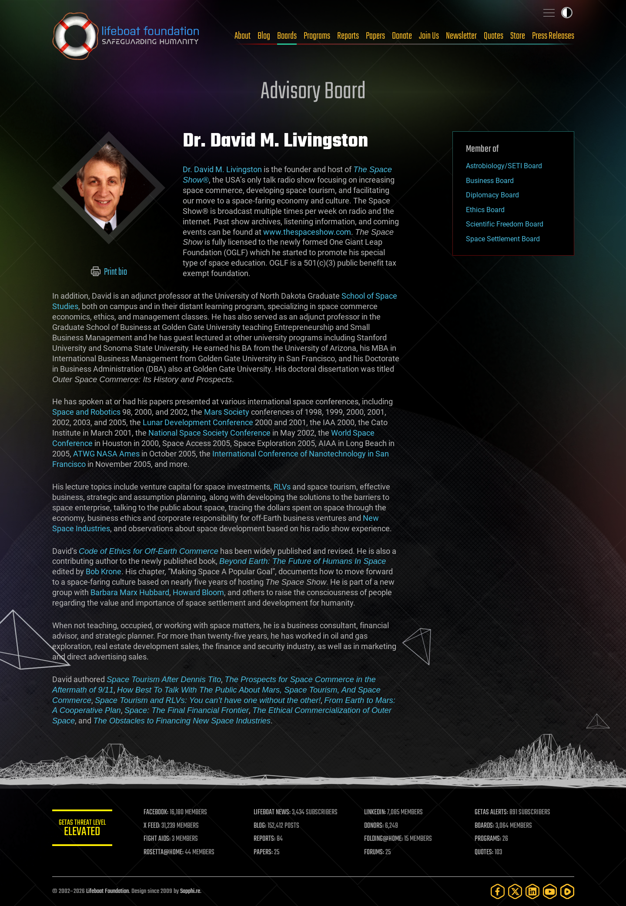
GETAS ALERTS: (491, 812)
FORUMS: (375, 852)
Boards (287, 36)
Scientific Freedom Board (504, 224)
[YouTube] (550, 891)
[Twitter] (515, 891)
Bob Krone (103, 571)
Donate (402, 36)
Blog (264, 36)
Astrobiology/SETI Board (504, 166)
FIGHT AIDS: (157, 839)
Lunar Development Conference (198, 422)
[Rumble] (567, 891)
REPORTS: (265, 839)
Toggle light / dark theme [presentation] (566, 12)
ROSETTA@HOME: (164, 852)
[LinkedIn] (532, 891)
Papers (375, 36)
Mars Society (226, 411)
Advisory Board (313, 92)
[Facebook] (498, 891)
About (242, 36)
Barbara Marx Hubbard (129, 592)
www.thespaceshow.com (307, 231)
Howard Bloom (198, 592)
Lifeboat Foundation (107, 891)
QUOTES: (484, 852)
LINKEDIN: (375, 812)
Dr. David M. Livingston (222, 169)
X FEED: (152, 826)
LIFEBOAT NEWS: (272, 812)
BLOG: (260, 826)
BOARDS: (484, 826)
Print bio (108, 272)
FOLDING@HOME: (384, 839)
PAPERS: (264, 852)
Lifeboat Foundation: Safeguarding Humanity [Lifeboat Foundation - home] (126, 36)
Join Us (429, 36)
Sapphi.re (190, 891)
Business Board (490, 181)
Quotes (493, 36)
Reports (348, 36)
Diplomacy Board (492, 195)
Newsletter (461, 36)
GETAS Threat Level (82, 829)
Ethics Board (485, 210)
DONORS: (374, 826)
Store (517, 36)
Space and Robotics (86, 411)
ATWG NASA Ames (106, 453)
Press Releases (553, 36)
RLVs (282, 486)
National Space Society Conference (209, 432)
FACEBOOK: (156, 812)
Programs (317, 36)
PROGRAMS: (488, 839)
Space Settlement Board (503, 239)
